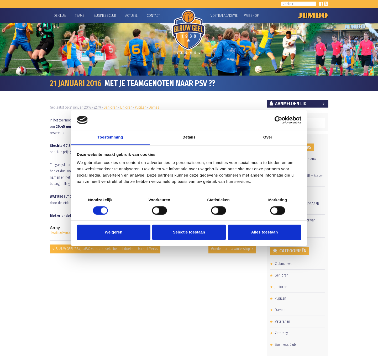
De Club (60, 15)
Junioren (126, 107)
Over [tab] (267, 137)
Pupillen (140, 107)
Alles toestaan (264, 232)
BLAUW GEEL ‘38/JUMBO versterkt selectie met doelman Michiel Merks (107, 249)
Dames (154, 107)
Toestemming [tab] (110, 137)
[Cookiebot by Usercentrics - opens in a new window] (278, 120)
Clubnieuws (283, 264)
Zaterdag (281, 333)
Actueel (131, 15)
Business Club (285, 344)
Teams (80, 15)
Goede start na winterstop (230, 249)
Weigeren (113, 232)
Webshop (250, 15)
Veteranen (282, 321)
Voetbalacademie (217, 15)
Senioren (110, 107)
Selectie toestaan (189, 232)
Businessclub (105, 15)
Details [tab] (189, 137)
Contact (153, 15)
